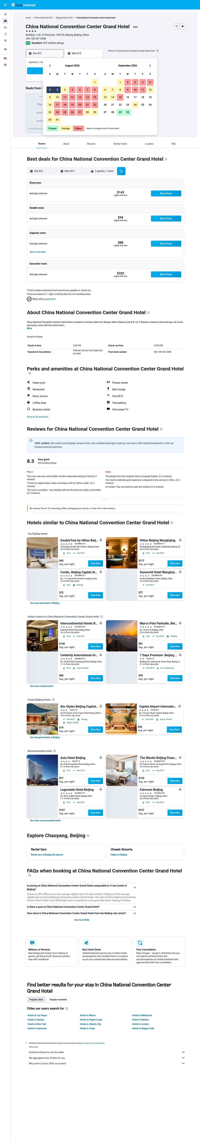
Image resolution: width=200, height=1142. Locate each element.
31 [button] (57, 119)
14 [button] (87, 97)
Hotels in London (140, 1024)
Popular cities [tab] (36, 999)
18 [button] (64, 104)
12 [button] (72, 97)
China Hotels (40, 18)
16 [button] (49, 104)
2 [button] (49, 89)
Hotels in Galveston (37, 1028)
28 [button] (87, 112)
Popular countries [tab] (58, 999)
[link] (45, 603)
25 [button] (64, 112)
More (29, 328)
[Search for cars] (5, 27)
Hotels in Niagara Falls (143, 1028)
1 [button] (94, 82)
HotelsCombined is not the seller (107, 1052)
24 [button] (57, 112)
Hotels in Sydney (36, 1019)
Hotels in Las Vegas (37, 1015)
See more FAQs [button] (81, 920)
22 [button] (94, 104)
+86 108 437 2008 (36, 38)
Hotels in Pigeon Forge (91, 1019)
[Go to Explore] (5, 40)
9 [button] (49, 97)
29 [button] (94, 112)
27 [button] (79, 112)
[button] (5, 4)
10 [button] (57, 97)
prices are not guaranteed (93, 1043)
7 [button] (87, 89)
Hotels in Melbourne (142, 1015)
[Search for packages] (5, 34)
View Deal (95, 563)
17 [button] (57, 104)
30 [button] (49, 119)
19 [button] (72, 104)
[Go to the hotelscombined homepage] (23, 4)
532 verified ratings (53, 42)
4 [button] (64, 89)
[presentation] (157, 50)
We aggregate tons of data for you (107, 1058)
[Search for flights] (5, 14)
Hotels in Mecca (88, 1015)
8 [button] (94, 89)
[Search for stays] (5, 21)
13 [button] (79, 97)
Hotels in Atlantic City (90, 1024)
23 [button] (49, 112)
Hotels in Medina (140, 1019)
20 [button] (79, 104)
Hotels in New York (37, 1024)
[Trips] (5, 49)
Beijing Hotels (62, 18)
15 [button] (94, 97)
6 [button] (79, 89)
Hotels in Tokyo (87, 1028)
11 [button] (64, 97)
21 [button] (87, 104)
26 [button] (72, 112)
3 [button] (57, 89)
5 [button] (72, 89)
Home (28, 18)
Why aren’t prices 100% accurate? (107, 1063)
